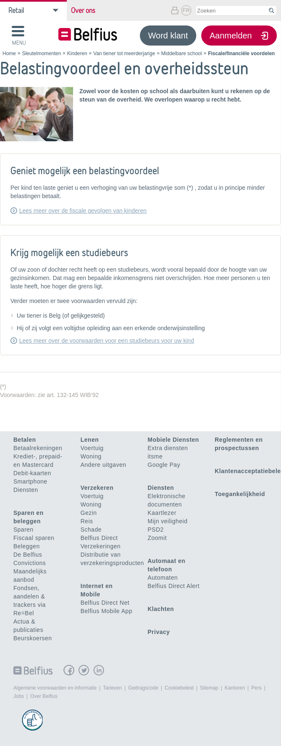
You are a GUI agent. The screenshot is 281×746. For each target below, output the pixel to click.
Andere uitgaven (103, 464)
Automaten (163, 577)
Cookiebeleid (179, 688)
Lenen (90, 439)
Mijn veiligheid (167, 521)
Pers (256, 688)
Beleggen (26, 546)
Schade (91, 529)
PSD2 (156, 529)
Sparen (23, 529)
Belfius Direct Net (105, 602)
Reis (87, 521)
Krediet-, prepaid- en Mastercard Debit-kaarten (37, 464)
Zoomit (157, 538)
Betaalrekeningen (37, 448)
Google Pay (164, 464)
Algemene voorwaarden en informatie (54, 688)
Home (9, 53)
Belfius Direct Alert (174, 586)
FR (186, 10)
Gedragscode (143, 688)
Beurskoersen (32, 638)
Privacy (159, 632)
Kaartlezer (162, 512)
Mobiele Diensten (173, 439)
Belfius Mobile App (106, 611)
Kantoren (235, 688)
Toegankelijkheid (240, 494)
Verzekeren (97, 487)
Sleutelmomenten (41, 53)
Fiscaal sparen (33, 538)
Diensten (25, 489)
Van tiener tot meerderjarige (124, 53)
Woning (91, 456)
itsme (155, 456)
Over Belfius (43, 696)
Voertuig (92, 448)
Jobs (18, 696)
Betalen (24, 439)
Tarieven (112, 688)
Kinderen (77, 53)
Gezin (89, 512)
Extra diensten (168, 448)
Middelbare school (181, 53)
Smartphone (30, 481)
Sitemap (209, 688)
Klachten (161, 609)
